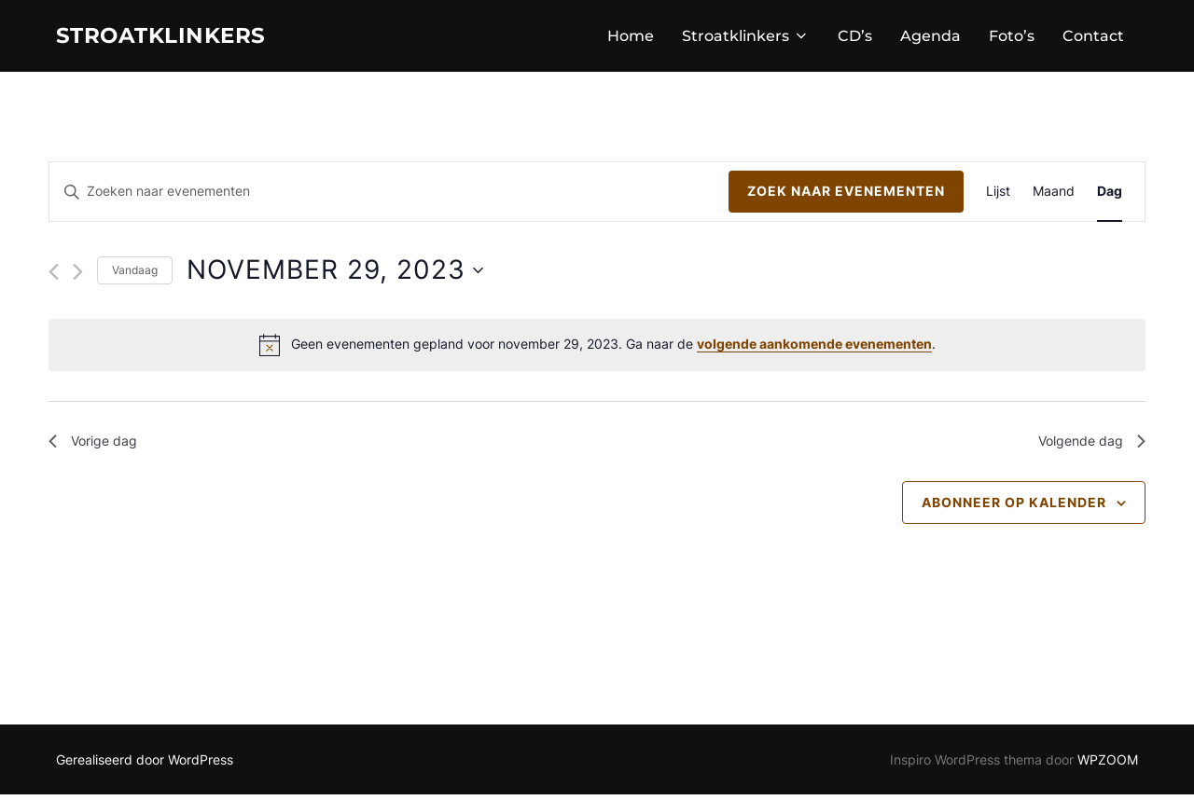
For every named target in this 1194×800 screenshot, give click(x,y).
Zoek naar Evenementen (846, 196)
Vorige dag (98, 447)
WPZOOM (1107, 764)
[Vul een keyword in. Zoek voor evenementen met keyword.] (389, 197)
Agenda (930, 39)
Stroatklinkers (746, 39)
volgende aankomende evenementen (814, 349)
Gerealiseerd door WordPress (144, 764)
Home (630, 39)
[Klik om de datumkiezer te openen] (335, 275)
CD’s (855, 39)
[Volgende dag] (78, 276)
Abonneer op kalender (1014, 511)
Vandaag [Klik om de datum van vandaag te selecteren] (135, 275)
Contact (1093, 39)
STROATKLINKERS (177, 38)
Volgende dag (1085, 447)
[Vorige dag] (54, 276)
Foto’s (1011, 39)
